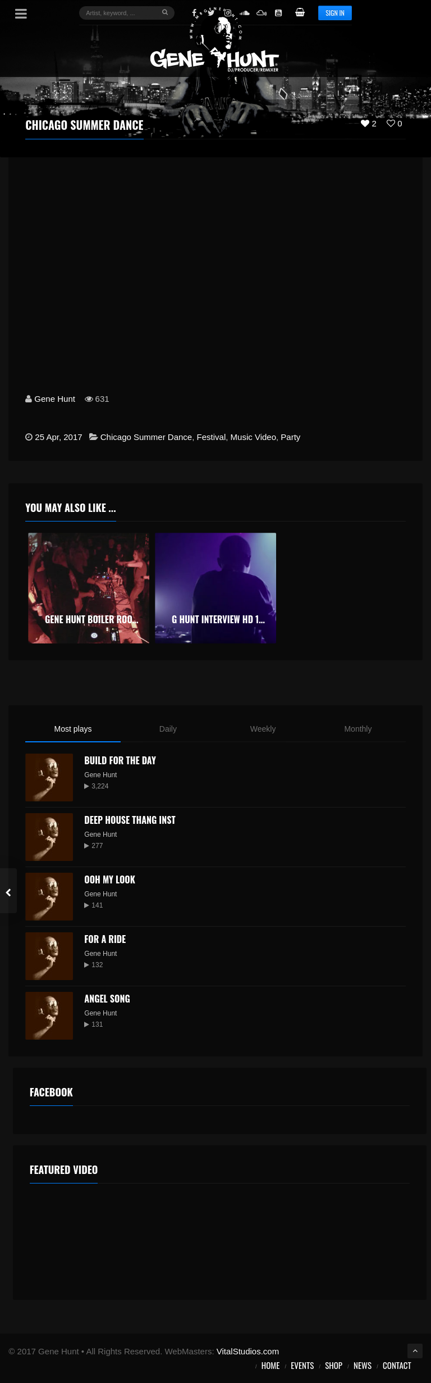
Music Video (253, 437)
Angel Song (107, 998)
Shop (333, 1365)
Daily (168, 728)
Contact (397, 1365)
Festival (211, 437)
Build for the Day (120, 760)
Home (271, 1365)
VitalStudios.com (248, 1351)
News (363, 1365)
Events (302, 1365)
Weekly (263, 728)
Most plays (73, 728)
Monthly (358, 728)
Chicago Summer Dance (146, 437)
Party (290, 437)
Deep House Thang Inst (129, 820)
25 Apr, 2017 (58, 437)
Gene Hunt (54, 398)
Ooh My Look (109, 879)
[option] (88, 588)
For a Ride (105, 939)
